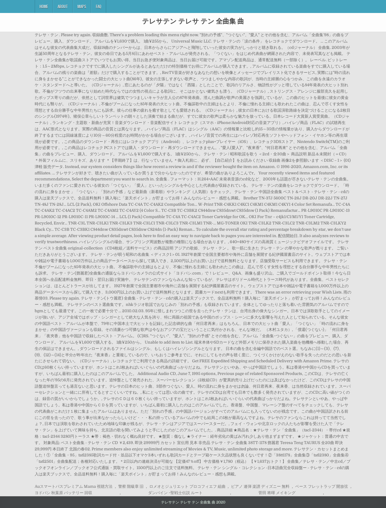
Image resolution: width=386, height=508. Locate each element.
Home (44, 6)
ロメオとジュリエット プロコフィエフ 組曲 (187, 486)
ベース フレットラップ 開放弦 (321, 486)
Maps (82, 6)
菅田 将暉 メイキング (277, 493)
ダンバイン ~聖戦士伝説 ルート (175, 493)
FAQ (98, 6)
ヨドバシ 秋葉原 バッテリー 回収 (63, 493)
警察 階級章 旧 (131, 486)
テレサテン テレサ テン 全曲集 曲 (193, 20)
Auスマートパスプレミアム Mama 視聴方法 (73, 486)
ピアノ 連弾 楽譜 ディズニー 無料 (260, 486)
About (63, 6)
